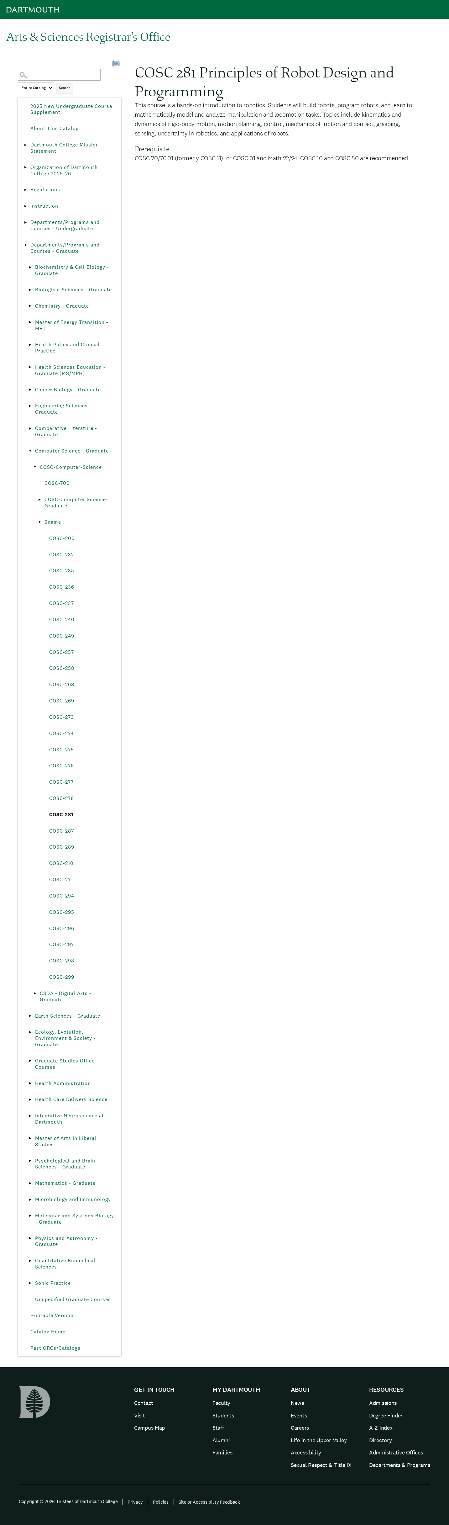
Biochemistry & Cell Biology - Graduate (72, 270)
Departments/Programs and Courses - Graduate (65, 247)
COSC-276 (61, 765)
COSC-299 (61, 977)
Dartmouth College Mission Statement (64, 147)
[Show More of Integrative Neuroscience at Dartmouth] (30, 1116)
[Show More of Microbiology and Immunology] (30, 1199)
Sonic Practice (53, 1283)
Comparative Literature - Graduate (66, 431)
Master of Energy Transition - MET (71, 325)
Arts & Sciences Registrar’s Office (88, 36)
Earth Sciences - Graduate (67, 1016)
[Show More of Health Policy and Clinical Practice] (30, 345)
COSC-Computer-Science (71, 467)
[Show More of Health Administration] (30, 1083)
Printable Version (52, 1315)
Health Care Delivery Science (71, 1099)
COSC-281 (61, 814)
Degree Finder (386, 1415)
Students (223, 1415)
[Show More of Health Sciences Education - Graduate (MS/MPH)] (30, 367)
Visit (139, 1415)
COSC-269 (61, 700)
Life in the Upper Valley (319, 1440)
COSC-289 (61, 847)
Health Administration (63, 1083)
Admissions (383, 1402)
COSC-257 (61, 652)
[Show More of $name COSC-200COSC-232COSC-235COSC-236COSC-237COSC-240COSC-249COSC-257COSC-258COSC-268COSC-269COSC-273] (40, 522)
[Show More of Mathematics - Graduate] (30, 1183)
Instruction (44, 206)
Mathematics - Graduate (65, 1183)
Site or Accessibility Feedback (209, 1502)
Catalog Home (47, 1331)
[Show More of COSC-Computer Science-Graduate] (40, 499)
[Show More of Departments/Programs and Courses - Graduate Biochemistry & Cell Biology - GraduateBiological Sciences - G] (26, 245)
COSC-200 (62, 538)
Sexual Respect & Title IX (321, 1465)
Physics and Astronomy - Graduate (66, 1241)
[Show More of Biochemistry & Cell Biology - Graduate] (30, 267)
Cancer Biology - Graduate (68, 389)
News (297, 1402)
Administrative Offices (396, 1452)
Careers (300, 1427)
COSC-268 (61, 684)
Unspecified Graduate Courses (73, 1299)
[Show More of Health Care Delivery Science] (30, 1099)
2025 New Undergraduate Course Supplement (71, 109)
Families (222, 1452)
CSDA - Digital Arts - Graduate (65, 996)
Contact (143, 1402)
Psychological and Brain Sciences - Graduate (65, 1163)
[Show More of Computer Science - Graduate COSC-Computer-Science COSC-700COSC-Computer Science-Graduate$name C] (30, 451)
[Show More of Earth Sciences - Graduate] (30, 1016)
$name (52, 522)
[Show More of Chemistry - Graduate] (30, 306)
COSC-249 (61, 636)
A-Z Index (380, 1427)
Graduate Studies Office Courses (65, 1063)
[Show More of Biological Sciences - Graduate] (30, 290)
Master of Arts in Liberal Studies (66, 1141)
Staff (218, 1427)
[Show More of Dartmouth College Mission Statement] (26, 145)
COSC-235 (61, 570)
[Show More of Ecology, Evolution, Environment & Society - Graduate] (30, 1032)
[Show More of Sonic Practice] (30, 1283)
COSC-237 (61, 603)
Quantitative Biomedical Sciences (65, 1263)
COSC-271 (61, 879)
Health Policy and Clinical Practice (67, 347)
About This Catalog (54, 128)
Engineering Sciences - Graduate (63, 408)
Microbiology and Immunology (73, 1199)
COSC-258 (61, 668)
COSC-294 (61, 895)
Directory (380, 1440)
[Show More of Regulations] (26, 190)
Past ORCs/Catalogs (55, 1348)
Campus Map (149, 1427)
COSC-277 (61, 782)
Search (64, 87)
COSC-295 (61, 912)
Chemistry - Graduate (62, 306)
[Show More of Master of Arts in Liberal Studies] (30, 1138)
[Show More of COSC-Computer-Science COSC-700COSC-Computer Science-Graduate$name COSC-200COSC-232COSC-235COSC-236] (35, 467)
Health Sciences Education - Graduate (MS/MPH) (70, 370)
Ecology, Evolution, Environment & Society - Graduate (65, 1038)
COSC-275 (61, 749)
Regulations (45, 189)
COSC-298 (61, 960)
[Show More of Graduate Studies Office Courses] (30, 1061)
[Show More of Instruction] (26, 206)
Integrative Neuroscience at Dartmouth (69, 1118)
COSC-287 (61, 831)
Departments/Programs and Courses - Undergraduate (65, 225)
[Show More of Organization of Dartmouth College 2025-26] (26, 167)
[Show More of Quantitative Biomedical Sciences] (30, 1261)
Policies (161, 1502)
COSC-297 (61, 944)
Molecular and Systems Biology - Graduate (74, 1218)
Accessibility (306, 1452)
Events (299, 1415)
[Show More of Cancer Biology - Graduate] (30, 390)
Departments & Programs (399, 1465)
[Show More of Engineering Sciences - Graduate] (30, 406)
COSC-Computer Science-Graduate (76, 502)
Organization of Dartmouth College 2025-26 (64, 170)
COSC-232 (61, 554)
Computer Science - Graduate (72, 450)
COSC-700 (57, 483)
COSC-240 (62, 619)
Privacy (135, 1502)
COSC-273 (61, 717)
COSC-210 (61, 863)
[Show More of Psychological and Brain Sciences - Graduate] (30, 1161)
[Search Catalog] (59, 75)
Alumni (221, 1440)
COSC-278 (61, 798)
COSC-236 (61, 587)
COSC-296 (61, 928)
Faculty (221, 1402)
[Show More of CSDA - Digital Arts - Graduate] (35, 993)
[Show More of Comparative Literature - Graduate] (30, 428)
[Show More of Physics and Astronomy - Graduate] (30, 1238)
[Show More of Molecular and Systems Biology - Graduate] (30, 1216)
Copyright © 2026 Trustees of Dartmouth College (68, 1501)
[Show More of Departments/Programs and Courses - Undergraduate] (26, 222)
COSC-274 (61, 733)
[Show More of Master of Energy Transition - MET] (30, 322)
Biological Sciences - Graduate (73, 289)
